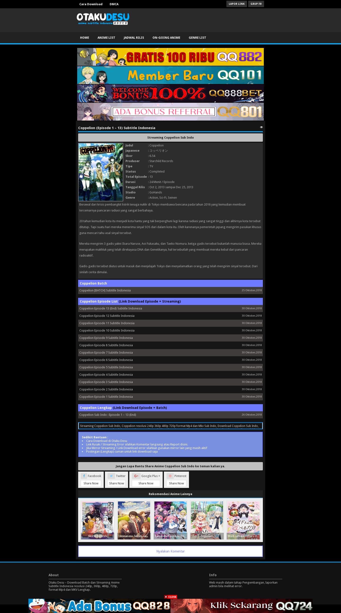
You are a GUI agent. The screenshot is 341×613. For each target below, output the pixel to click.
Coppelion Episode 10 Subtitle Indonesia (107, 330)
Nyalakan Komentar (170, 551)
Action (153, 197)
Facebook (91, 480)
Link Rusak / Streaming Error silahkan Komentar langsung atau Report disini (136, 444)
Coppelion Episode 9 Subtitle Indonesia (106, 338)
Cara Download (91, 4)
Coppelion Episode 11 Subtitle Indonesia (107, 323)
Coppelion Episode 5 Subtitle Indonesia (106, 367)
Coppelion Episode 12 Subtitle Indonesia (107, 316)
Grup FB (256, 3)
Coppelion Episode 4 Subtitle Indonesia (106, 374)
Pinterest (176, 480)
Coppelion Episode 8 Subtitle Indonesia (106, 345)
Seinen (172, 197)
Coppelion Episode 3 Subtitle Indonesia (106, 382)
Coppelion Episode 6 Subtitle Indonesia (106, 360)
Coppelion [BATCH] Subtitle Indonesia (105, 290)
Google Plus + (146, 480)
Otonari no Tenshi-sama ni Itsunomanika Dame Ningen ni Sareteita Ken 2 (134, 536)
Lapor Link (237, 3)
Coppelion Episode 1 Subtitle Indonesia (106, 396)
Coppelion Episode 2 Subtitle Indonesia (106, 389)
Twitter (117, 480)
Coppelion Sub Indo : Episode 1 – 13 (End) (107, 414)
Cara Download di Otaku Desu (106, 441)
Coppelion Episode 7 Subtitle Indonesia (106, 352)
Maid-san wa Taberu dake (244, 536)
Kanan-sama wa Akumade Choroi (171, 536)
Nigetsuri (207, 536)
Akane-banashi (97, 536)
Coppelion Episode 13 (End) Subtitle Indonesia (110, 308)
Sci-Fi (162, 197)
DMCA (114, 4)
